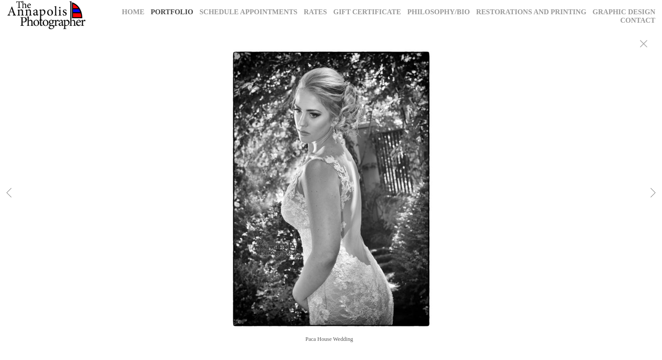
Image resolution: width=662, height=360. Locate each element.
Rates (315, 12)
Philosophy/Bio (438, 12)
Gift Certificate (367, 12)
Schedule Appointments (249, 12)
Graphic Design (624, 12)
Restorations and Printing (531, 12)
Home (133, 12)
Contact (637, 20)
